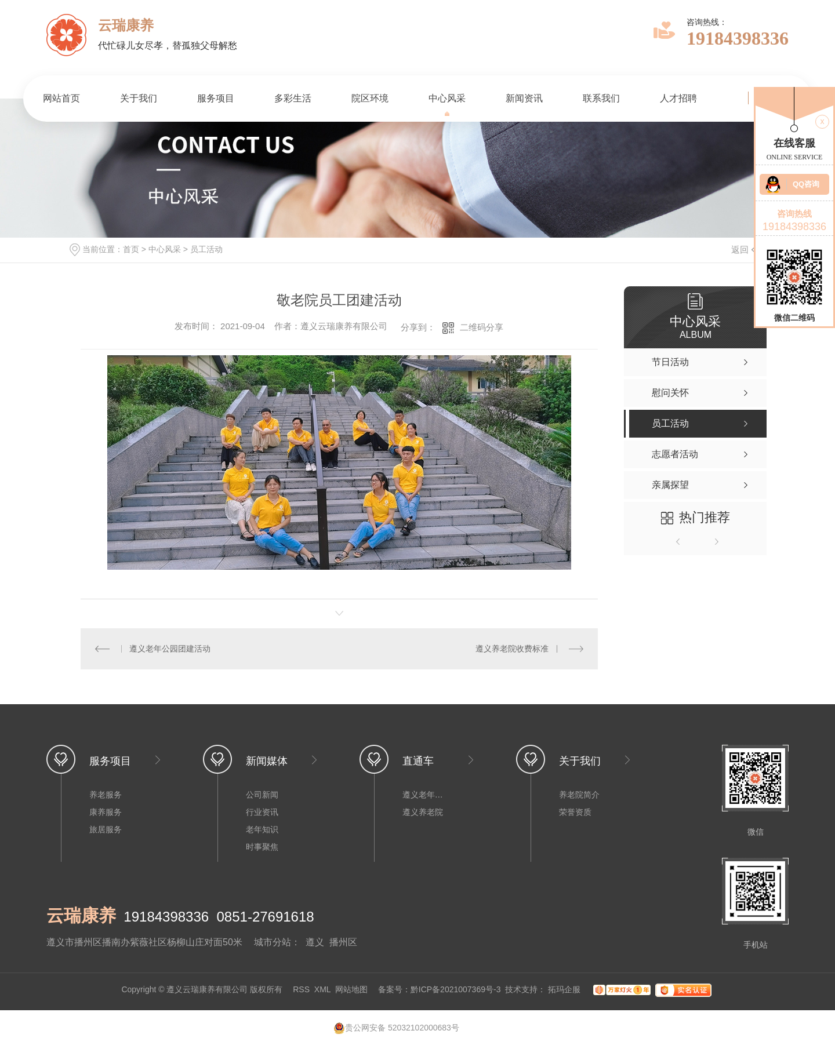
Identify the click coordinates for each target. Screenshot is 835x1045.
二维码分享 (481, 327)
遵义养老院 (422, 812)
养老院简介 (579, 794)
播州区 (343, 942)
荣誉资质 (575, 812)
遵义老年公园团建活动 (169, 648)
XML (322, 989)
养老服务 (105, 794)
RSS (301, 989)
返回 (747, 249)
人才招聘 (678, 98)
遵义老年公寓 (425, 794)
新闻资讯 (524, 98)
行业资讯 (262, 812)
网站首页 (61, 98)
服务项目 (215, 98)
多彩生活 (292, 98)
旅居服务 (105, 829)
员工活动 (206, 249)
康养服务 (105, 812)
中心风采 (447, 98)
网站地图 (351, 989)
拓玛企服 (565, 989)
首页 (131, 249)
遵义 (315, 942)
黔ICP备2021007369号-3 (456, 989)
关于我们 (138, 98)
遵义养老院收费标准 (512, 648)
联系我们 (601, 98)
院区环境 (370, 98)
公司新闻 (262, 794)
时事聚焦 (262, 846)
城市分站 (272, 942)
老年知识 (262, 829)
